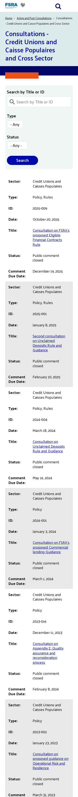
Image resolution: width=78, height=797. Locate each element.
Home (8, 18)
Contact (11, 695)
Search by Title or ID (25, 92)
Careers (11, 687)
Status (13, 137)
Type (11, 116)
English (11, 657)
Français (11, 650)
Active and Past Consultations (34, 18)
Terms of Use (16, 680)
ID (65, 185)
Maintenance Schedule (23, 702)
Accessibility (14, 665)
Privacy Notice (16, 672)
